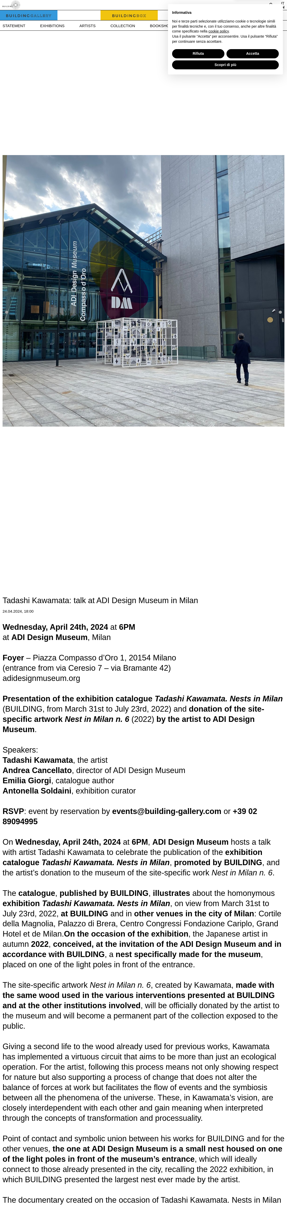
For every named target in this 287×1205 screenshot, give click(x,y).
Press (219, 26)
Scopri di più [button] (225, 1191)
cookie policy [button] (219, 1158)
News (192, 26)
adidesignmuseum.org (41, 678)
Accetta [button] (252, 1180)
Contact (250, 26)
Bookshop (161, 26)
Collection (123, 26)
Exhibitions (52, 26)
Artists (88, 26)
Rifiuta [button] (198, 1180)
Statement (14, 26)
